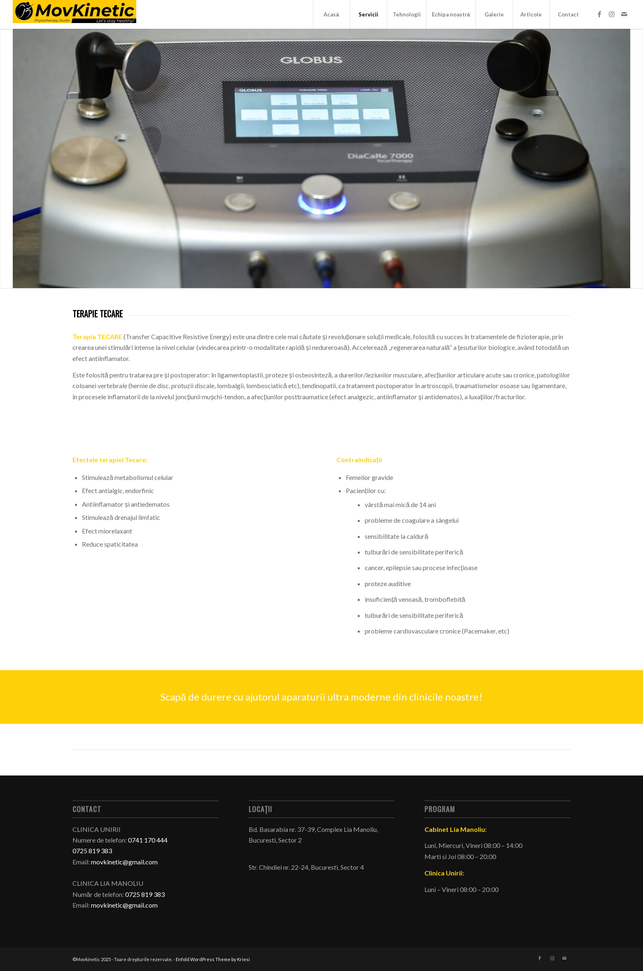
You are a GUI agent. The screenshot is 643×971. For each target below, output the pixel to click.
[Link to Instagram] (612, 14)
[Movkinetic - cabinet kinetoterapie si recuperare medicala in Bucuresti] (74, 14)
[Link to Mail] (624, 14)
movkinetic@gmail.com (124, 862)
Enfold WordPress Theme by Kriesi (213, 959)
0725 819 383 (145, 894)
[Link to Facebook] (599, 14)
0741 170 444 (148, 840)
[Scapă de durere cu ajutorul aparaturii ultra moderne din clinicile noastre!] (321, 697)
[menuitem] (331, 14)
